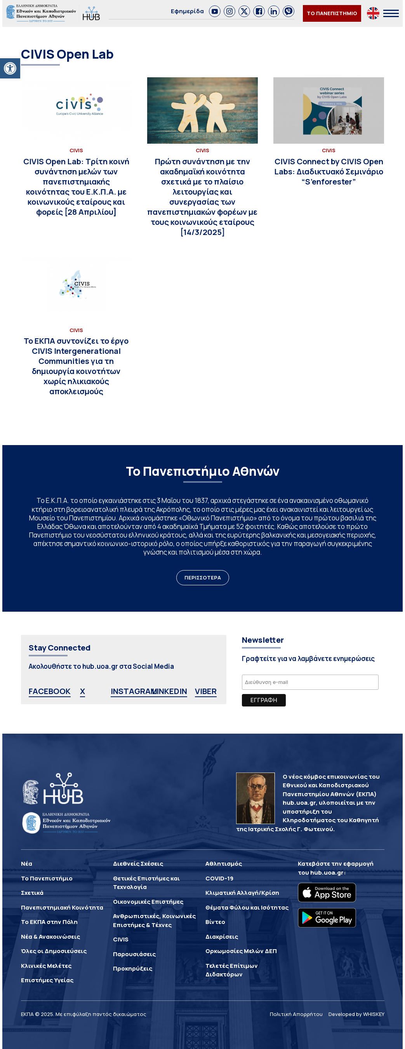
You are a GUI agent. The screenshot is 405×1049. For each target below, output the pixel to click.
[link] (215, 11)
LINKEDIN (169, 691)
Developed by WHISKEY (356, 1014)
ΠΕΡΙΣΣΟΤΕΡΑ (202, 577)
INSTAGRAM (134, 691)
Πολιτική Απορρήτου (296, 1014)
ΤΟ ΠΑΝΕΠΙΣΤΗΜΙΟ (332, 13)
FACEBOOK (50, 691)
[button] (10, 68)
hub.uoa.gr (327, 872)
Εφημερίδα (187, 11)
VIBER (206, 691)
